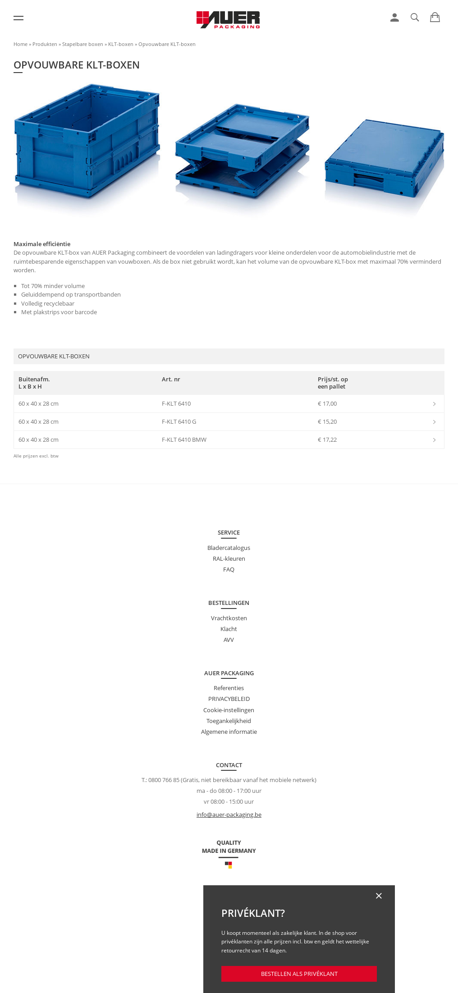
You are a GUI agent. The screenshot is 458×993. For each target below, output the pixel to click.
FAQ (228, 569)
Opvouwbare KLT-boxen (167, 44)
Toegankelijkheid (228, 721)
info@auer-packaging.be (229, 814)
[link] (395, 17)
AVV (229, 640)
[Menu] (18, 18)
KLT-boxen (120, 44)
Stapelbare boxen (82, 44)
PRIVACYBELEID (229, 699)
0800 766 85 (163, 780)
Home (20, 44)
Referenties (229, 688)
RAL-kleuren (229, 558)
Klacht (228, 629)
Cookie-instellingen (228, 710)
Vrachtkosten (229, 618)
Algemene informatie (229, 732)
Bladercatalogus (228, 548)
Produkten (44, 44)
